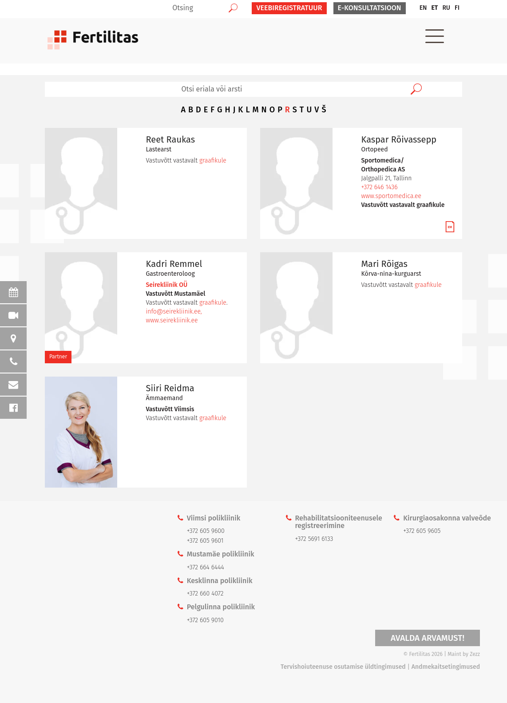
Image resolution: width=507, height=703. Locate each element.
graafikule (212, 160)
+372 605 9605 (421, 531)
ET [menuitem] (434, 8)
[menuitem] (423, 8)
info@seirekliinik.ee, (174, 311)
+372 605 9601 (205, 540)
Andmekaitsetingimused (446, 667)
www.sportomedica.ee (391, 196)
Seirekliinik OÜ (167, 285)
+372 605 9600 (206, 531)
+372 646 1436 (379, 187)
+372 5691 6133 (314, 539)
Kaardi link (84, 602)
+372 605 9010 (205, 620)
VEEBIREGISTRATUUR (289, 8)
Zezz (475, 654)
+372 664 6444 (205, 567)
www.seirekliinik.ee (172, 320)
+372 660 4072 (205, 593)
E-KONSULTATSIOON (369, 8)
